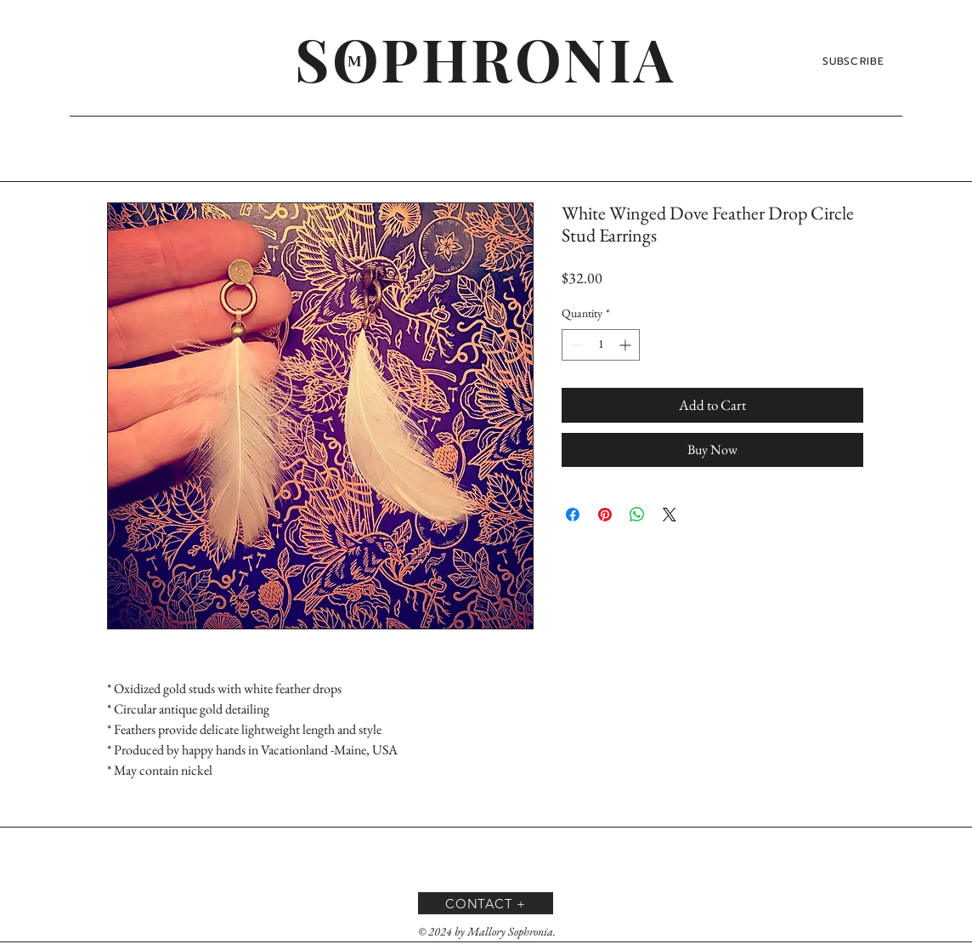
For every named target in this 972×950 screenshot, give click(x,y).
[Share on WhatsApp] (637, 514)
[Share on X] (669, 514)
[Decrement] (574, 345)
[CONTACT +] (485, 903)
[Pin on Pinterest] (605, 514)
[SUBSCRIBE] (855, 61)
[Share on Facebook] (572, 514)
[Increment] (626, 345)
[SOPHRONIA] (485, 58)
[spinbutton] (600, 345)
